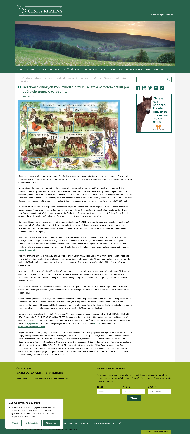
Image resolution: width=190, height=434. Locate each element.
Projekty (55, 69)
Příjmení (126, 387)
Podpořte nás (134, 69)
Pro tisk (85, 423)
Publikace (116, 69)
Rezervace (91, 69)
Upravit (15, 423)
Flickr (156, 88)
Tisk (148, 69)
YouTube (144, 88)
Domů (19, 69)
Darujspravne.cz (31, 323)
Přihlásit (133, 398)
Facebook (138, 88)
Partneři (159, 69)
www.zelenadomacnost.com (31, 326)
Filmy (104, 69)
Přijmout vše (51, 423)
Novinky (31, 69)
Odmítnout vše (32, 423)
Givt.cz (96, 323)
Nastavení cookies (71, 429)
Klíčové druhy (72, 69)
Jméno (100, 387)
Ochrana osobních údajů (107, 423)
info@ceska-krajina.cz (57, 378)
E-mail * (152, 387)
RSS (162, 88)
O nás (42, 69)
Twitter (150, 88)
